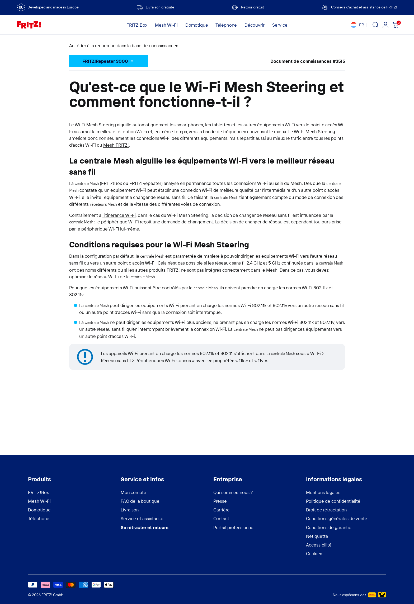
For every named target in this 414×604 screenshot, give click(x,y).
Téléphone (38, 518)
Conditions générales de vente (336, 518)
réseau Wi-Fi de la (124, 276)
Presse (220, 501)
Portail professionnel (234, 527)
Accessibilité (319, 545)
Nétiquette (317, 536)
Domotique (39, 509)
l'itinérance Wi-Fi (119, 215)
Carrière (221, 509)
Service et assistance (142, 518)
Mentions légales (323, 492)
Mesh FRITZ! (116, 145)
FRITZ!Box (38, 492)
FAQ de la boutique (140, 501)
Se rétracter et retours (144, 527)
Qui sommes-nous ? (233, 492)
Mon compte (133, 492)
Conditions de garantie (328, 527)
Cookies (314, 553)
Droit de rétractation (326, 509)
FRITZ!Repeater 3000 (105, 61)
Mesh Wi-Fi (39, 501)
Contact (221, 518)
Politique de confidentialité (333, 501)
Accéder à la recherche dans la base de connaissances (123, 45)
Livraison (130, 509)
